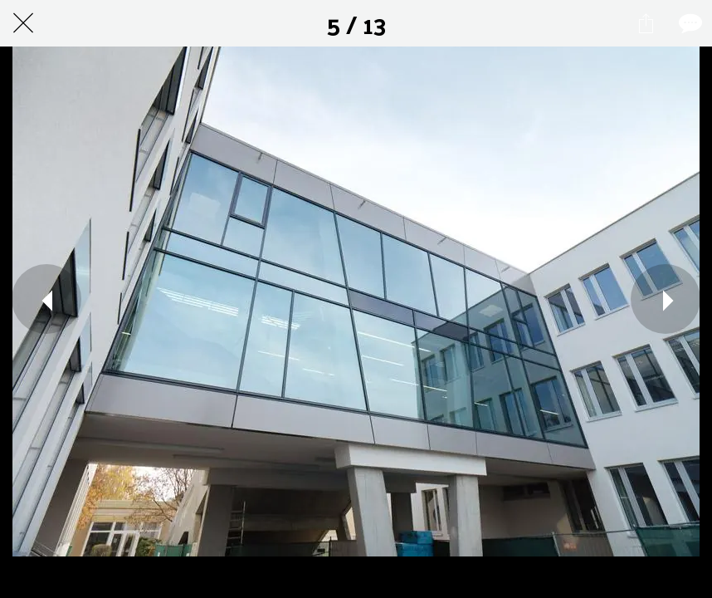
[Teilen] (646, 23)
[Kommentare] (689, 23)
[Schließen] (23, 23)
